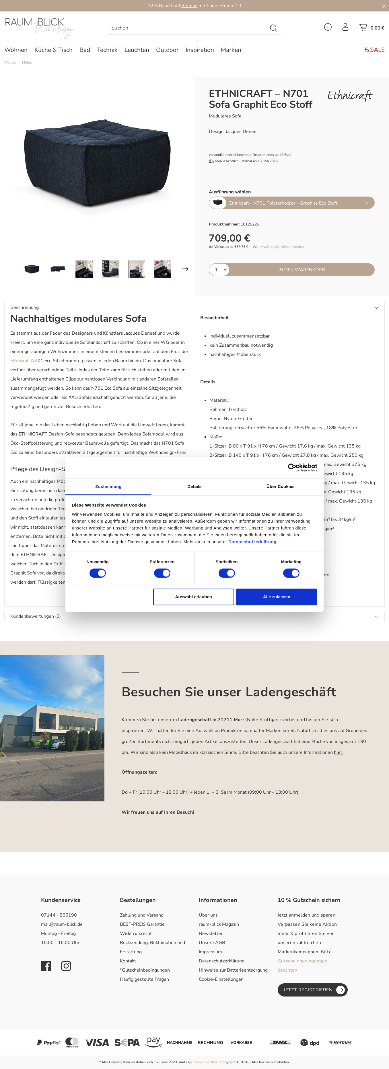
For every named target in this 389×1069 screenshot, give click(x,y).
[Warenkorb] (372, 29)
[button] (194, 307)
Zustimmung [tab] (109, 486)
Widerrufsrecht (136, 933)
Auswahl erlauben (193, 597)
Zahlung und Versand (142, 915)
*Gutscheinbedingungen (145, 970)
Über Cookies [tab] (281, 486)
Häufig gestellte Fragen (144, 979)
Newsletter (211, 933)
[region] (97, 178)
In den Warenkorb (302, 270)
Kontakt (128, 961)
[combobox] (187, 28)
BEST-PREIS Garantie (142, 924)
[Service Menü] (328, 28)
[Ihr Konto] (345, 28)
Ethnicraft (20, 361)
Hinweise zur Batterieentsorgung (233, 970)
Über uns (208, 915)
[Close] (384, 5)
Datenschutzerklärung (221, 961)
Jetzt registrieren (314, 990)
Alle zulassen (276, 597)
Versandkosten (205, 1062)
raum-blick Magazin (219, 924)
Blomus (189, 6)
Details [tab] (194, 486)
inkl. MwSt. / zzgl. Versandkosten (278, 247)
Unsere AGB (212, 942)
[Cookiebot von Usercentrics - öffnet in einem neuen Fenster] (292, 467)
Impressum (210, 952)
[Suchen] (274, 28)
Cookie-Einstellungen (221, 979)
